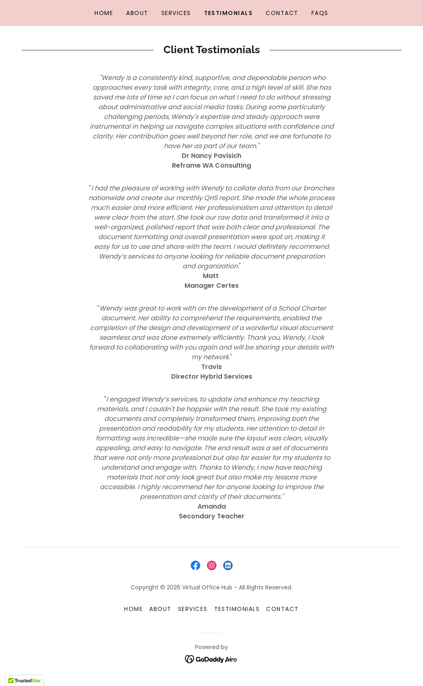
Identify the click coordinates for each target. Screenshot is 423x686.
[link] (195, 565)
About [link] (137, 13)
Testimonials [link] (228, 13)
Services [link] (176, 13)
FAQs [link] (320, 13)
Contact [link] (282, 13)
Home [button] (133, 609)
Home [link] (103, 13)
